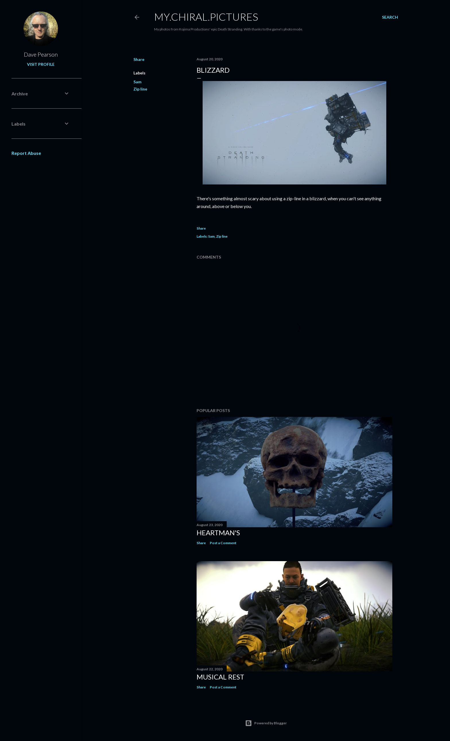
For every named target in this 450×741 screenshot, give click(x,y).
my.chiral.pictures (206, 16)
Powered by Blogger (266, 723)
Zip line (140, 88)
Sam (137, 81)
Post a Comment (223, 543)
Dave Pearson (41, 54)
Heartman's (218, 532)
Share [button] (138, 59)
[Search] (390, 17)
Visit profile (41, 64)
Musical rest (220, 677)
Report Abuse (26, 153)
